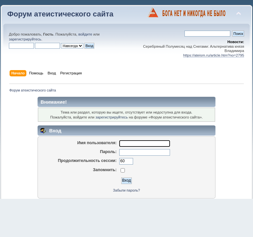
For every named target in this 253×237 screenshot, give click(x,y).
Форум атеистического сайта (60, 14)
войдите (85, 34)
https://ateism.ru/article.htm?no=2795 (213, 55)
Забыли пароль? (126, 190)
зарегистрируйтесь (25, 39)
